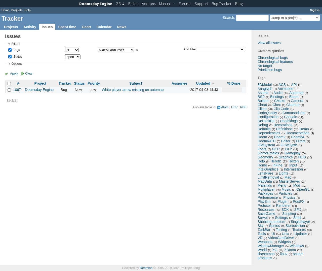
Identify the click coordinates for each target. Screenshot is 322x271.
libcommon (266, 254)
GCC (276, 149)
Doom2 (279, 137)
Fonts (262, 149)
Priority (94, 83)
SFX (297, 210)
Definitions (284, 129)
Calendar (104, 27)
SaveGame (266, 214)
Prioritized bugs (270, 70)
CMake (279, 101)
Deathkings (289, 121)
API (294, 85)
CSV (234, 107)
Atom (224, 107)
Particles (285, 193)
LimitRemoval (268, 177)
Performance (268, 197)
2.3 (120, 3)
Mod (296, 185)
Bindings (277, 97)
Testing (281, 230)
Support (201, 3)
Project (40, 83)
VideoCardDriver (281, 238)
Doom (262, 137)
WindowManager (271, 246)
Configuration (268, 117)
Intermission (293, 169)
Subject (135, 83)
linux (284, 254)
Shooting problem (271, 222)
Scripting (289, 214)
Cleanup (292, 105)
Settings (281, 218)
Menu (281, 185)
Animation (285, 89)
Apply (14, 73)
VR (260, 238)
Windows (297, 246)
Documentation (297, 133)
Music (286, 189)
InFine (277, 165)
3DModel (265, 85)
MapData (265, 181)
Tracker (65, 83)
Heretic (275, 161)
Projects (16, 10)
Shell (297, 218)
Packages (265, 193)
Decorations (282, 125)
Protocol (264, 206)
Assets (263, 93)
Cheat (262, 105)
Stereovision (295, 226)
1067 (17, 90)
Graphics (285, 157)
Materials (265, 185)
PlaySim (264, 201)
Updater (301, 234)
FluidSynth (288, 145)
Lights (283, 173)
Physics (289, 197)
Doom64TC (267, 141)
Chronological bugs (273, 58)
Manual (165, 3)
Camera (297, 101)
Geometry (265, 157)
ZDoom (290, 250)
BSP (261, 97)
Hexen (294, 161)
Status (17, 56)
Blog (239, 3)
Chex (276, 105)
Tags (16, 50)
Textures (299, 230)
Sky (260, 226)
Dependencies (269, 133)
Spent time (67, 27)
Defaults (264, 129)
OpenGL (303, 189)
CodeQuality (267, 113)
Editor (286, 141)
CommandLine (294, 113)
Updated (203, 83)
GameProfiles (268, 153)
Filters (15, 44)
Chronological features (275, 62)
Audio (278, 93)
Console (290, 117)
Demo (304, 129)
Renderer (283, 206)
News (121, 27)
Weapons (265, 242)
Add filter (189, 49)
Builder (263, 101)
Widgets (284, 242)
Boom (294, 97)
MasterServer (289, 181)
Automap (296, 93)
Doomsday (95, 3)
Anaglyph (265, 89)
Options (16, 63)
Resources (266, 210)
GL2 (288, 149)
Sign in (314, 10)
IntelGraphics (268, 169)
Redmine (146, 268)
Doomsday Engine (39, 90)
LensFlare (265, 173)
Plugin (282, 201)
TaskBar (264, 230)
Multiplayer (266, 189)
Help (27, 10)
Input (293, 165)
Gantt (86, 27)
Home (5, 10)
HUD (302, 157)
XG (274, 250)
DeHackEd (266, 121)
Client (262, 109)
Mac (288, 177)
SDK (285, 210)
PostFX (298, 201)
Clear (29, 73)
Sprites (274, 226)
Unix (285, 234)
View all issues (269, 43)
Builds (133, 3)
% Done (233, 83)
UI (273, 234)
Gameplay (293, 153)
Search (228, 18)
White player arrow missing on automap (133, 90)
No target (265, 66)
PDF (243, 107)
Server (263, 218)
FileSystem (266, 145)
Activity (29, 27)
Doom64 (297, 137)
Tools (262, 234)
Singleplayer (300, 222)
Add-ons (148, 3)
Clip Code (281, 109)
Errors (300, 141)
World (262, 250)
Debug (263, 125)
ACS (282, 85)
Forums (185, 3)
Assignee (179, 83)
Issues (47, 27)
